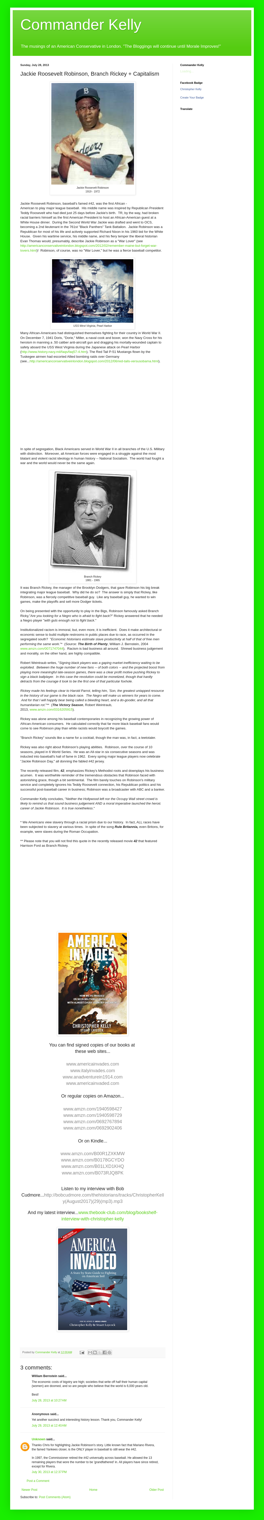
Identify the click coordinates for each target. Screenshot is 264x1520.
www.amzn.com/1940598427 (92, 1109)
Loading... (187, 71)
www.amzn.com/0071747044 (41, 648)
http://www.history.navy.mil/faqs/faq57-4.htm (53, 352)
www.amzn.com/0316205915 (51, 709)
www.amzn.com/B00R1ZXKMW (92, 1153)
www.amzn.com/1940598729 (92, 1115)
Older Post (156, 1490)
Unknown (38, 1439)
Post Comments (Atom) (55, 1497)
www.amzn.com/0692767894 (92, 1121)
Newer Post (29, 1490)
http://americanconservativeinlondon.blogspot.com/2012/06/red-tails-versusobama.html (94, 361)
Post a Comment (38, 1481)
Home (93, 1490)
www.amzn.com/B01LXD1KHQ (92, 1166)
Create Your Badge (192, 97)
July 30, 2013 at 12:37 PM (49, 1472)
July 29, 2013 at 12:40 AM (49, 1425)
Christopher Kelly (191, 89)
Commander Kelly (80, 24)
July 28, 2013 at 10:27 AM (49, 1400)
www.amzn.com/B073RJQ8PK (92, 1172)
